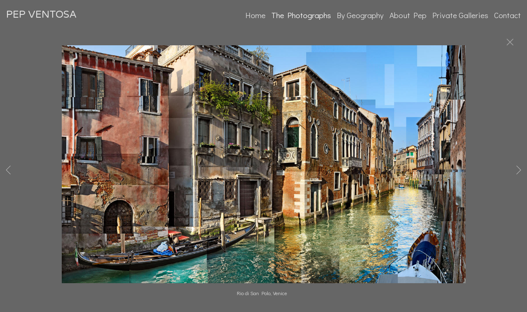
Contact (507, 15)
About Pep (408, 15)
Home (255, 15)
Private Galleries (460, 15)
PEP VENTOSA (41, 15)
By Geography (360, 15)
